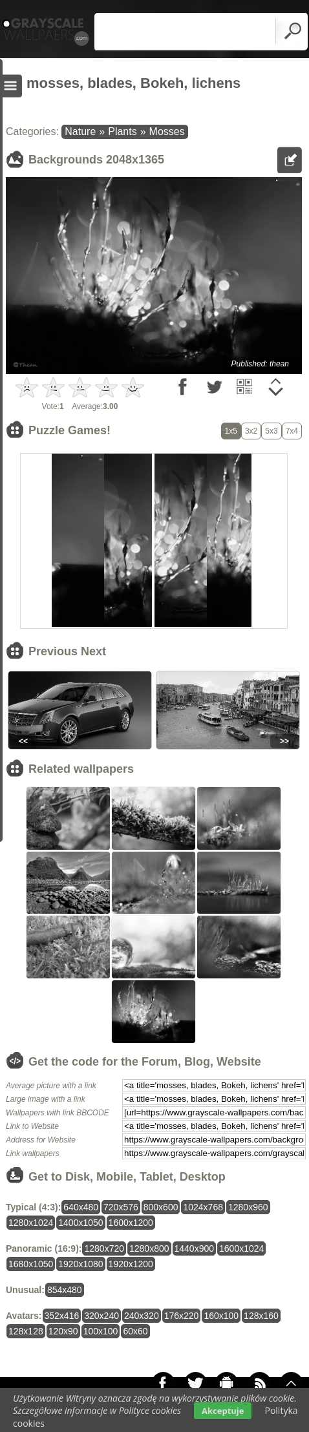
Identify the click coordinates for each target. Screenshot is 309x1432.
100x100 (100, 1331)
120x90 (63, 1331)
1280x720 (104, 1248)
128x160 (261, 1316)
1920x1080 (80, 1264)
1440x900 (195, 1248)
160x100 (221, 1316)
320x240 (101, 1316)
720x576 (120, 1207)
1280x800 (149, 1248)
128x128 (25, 1331)
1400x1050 (80, 1222)
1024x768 (203, 1207)
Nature (80, 131)
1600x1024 (241, 1248)
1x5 (231, 431)
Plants (122, 131)
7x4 (292, 431)
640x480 (80, 1207)
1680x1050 (30, 1264)
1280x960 (248, 1207)
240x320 (141, 1316)
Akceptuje (223, 1410)
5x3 (271, 431)
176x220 (181, 1316)
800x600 (161, 1207)
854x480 (64, 1290)
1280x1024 (30, 1222)
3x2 (251, 431)
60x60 (135, 1331)
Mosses (167, 131)
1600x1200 (131, 1222)
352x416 (62, 1316)
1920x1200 (131, 1264)
